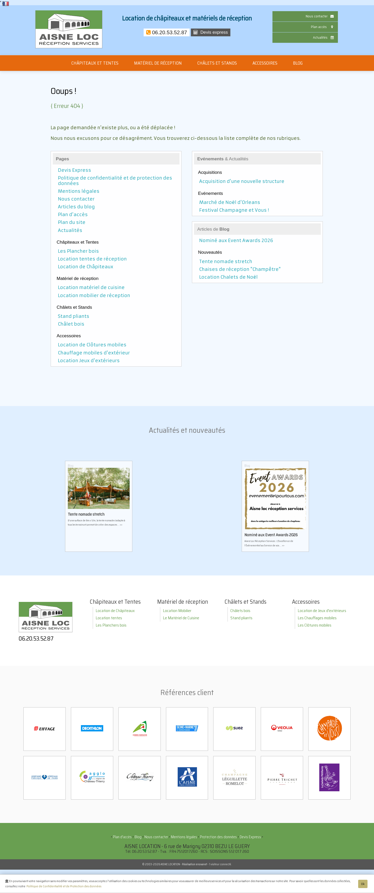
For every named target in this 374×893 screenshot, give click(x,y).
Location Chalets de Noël (228, 277)
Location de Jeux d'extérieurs (322, 610)
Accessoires (264, 63)
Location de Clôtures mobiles (92, 345)
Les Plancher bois (78, 251)
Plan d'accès (73, 214)
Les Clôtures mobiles (314, 625)
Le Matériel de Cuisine (181, 618)
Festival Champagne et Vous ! (234, 210)
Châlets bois (240, 610)
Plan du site (71, 222)
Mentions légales (78, 191)
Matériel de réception (158, 63)
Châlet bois (71, 324)
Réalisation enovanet (194, 864)
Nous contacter (320, 16)
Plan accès (323, 27)
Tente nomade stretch (225, 261)
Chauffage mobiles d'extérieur (94, 353)
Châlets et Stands (217, 63)
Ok (363, 884)
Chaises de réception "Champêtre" (240, 269)
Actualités (324, 37)
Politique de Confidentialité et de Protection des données (63, 887)
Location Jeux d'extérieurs (89, 360)
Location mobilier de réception (94, 295)
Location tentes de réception (92, 259)
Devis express (210, 32)
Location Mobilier (177, 610)
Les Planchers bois (111, 625)
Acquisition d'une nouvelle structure (241, 181)
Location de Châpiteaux (85, 267)
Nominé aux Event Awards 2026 (236, 240)
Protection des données (218, 837)
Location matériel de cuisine (91, 287)
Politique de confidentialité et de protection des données (115, 180)
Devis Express (74, 170)
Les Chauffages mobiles (317, 618)
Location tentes (109, 618)
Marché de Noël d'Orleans (229, 202)
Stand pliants (73, 316)
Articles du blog (76, 207)
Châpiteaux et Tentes (94, 63)
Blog (298, 63)
